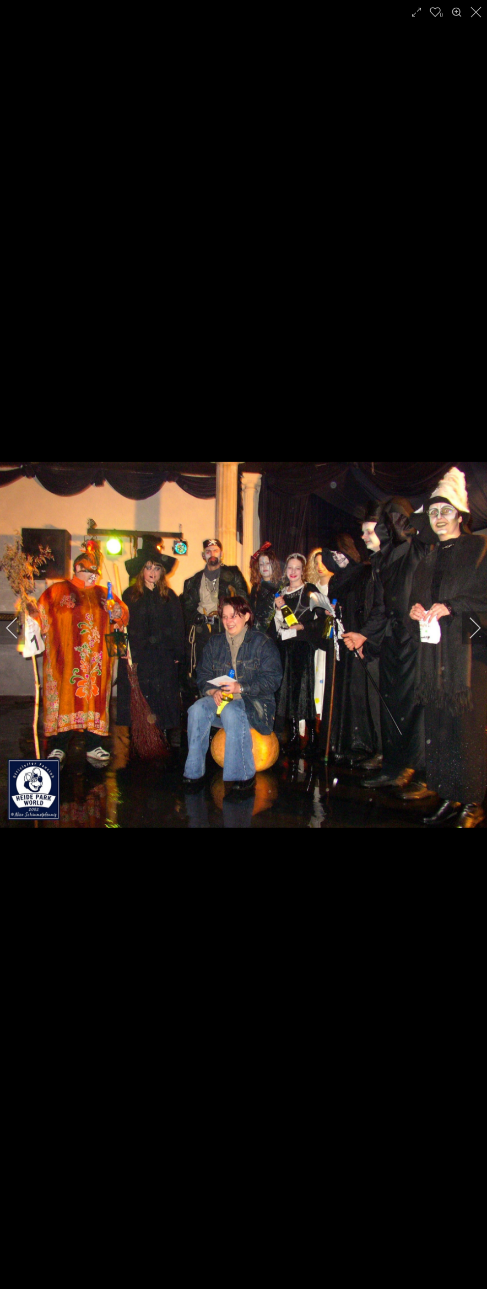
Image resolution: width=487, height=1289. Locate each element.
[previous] (19, 628)
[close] (477, 12)
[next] (467, 628)
